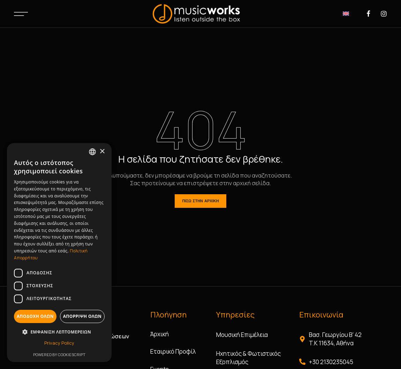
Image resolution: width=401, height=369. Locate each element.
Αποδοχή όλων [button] (35, 316)
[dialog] (59, 252)
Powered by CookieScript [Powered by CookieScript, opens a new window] (59, 354)
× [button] (102, 151)
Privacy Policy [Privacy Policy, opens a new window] (59, 343)
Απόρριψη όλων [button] (82, 316)
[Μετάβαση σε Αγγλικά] (346, 13)
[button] (59, 332)
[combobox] (92, 151)
